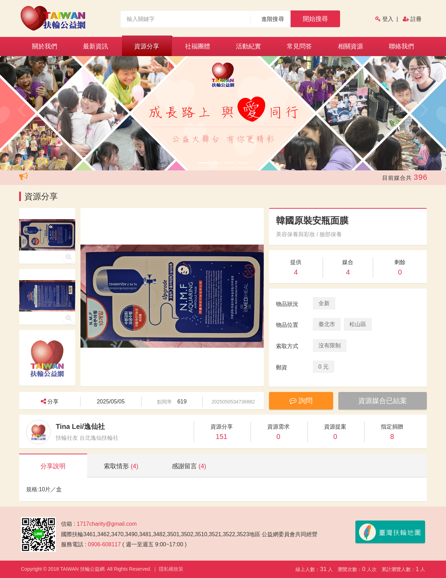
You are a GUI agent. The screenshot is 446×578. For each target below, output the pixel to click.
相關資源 (350, 46)
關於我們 (44, 46)
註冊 (416, 19)
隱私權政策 (171, 569)
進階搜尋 (272, 19)
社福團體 (197, 46)
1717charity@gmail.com (107, 524)
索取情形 (121, 466)
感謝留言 (189, 466)
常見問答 (299, 46)
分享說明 (53, 466)
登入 (387, 19)
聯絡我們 (401, 46)
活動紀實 (248, 46)
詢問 (301, 400)
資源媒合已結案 (382, 400)
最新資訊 (95, 46)
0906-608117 (104, 544)
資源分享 (146, 46)
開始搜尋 (315, 18)
